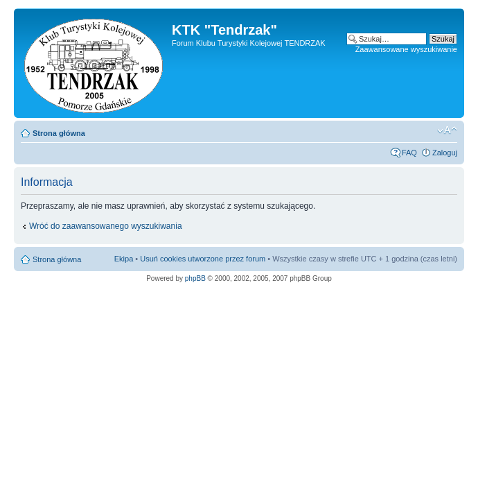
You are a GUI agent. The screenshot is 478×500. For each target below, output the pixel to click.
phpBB (195, 278)
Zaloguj (444, 152)
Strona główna (59, 133)
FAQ (409, 152)
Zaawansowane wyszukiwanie (406, 49)
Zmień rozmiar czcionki (447, 130)
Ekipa (124, 259)
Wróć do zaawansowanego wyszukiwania (105, 226)
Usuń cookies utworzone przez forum (202, 259)
